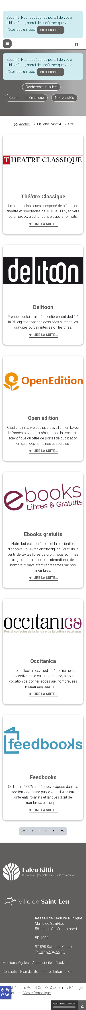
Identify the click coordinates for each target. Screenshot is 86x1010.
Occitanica (43, 661)
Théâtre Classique (43, 196)
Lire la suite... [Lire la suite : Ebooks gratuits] (45, 578)
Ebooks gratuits (43, 534)
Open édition (43, 418)
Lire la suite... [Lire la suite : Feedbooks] (45, 810)
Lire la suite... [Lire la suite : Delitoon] (45, 335)
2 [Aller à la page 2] (46, 831)
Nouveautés (64, 98)
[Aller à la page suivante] (54, 831)
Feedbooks (43, 777)
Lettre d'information (57, 971)
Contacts (9, 971)
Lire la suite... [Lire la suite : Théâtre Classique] (45, 224)
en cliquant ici (50, 30)
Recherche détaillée (41, 87)
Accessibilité (42, 963)
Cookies (61, 963)
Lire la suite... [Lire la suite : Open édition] (45, 451)
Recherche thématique (26, 98)
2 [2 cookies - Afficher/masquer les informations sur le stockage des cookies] (82, 1005)
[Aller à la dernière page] (62, 831)
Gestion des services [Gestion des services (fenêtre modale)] (64, 1005)
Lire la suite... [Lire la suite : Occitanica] (45, 694)
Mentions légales (15, 963)
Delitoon (43, 307)
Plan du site (29, 971)
